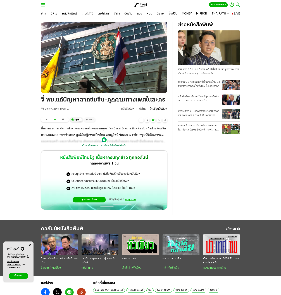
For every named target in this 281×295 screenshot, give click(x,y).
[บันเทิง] (128, 13)
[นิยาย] (160, 13)
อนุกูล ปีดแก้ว (198, 290)
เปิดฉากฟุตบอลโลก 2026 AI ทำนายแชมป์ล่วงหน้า (221, 260)
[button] (141, 120)
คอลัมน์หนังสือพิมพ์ (62, 229)
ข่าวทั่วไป (213, 290)
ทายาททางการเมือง (172, 258)
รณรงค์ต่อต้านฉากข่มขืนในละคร (109, 290)
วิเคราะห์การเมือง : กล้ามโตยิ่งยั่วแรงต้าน (59, 260)
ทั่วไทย (142, 109)
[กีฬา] (117, 13)
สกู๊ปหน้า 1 (87, 268)
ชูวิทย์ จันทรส (181, 290)
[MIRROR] (201, 13)
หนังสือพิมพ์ (127, 109)
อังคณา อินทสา (163, 290)
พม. (150, 290)
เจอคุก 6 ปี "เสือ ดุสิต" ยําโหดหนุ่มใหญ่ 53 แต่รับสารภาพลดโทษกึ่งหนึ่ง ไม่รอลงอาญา (199, 84)
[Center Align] (30, 245)
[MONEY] (187, 13)
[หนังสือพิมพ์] (69, 13)
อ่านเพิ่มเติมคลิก (14, 263)
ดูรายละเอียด (89, 199)
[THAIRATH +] (220, 13)
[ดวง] (139, 13)
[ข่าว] (43, 13)
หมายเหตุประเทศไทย (214, 268)
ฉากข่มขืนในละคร (135, 290)
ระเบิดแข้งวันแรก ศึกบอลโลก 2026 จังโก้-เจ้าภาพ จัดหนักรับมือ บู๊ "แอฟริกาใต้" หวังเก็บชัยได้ (198, 128)
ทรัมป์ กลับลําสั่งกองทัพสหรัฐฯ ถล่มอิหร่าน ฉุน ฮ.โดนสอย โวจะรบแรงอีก (199, 98)
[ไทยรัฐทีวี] (87, 13)
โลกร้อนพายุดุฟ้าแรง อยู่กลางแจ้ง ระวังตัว (98, 260)
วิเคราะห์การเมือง (51, 268)
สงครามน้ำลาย (129, 258)
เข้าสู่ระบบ (130, 199)
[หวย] (149, 13)
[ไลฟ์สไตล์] (103, 13)
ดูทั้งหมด (233, 229)
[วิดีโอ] (54, 13)
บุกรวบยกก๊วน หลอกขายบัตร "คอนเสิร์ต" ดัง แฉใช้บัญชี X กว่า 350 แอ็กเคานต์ (198, 113)
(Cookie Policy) (14, 268)
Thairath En (218, 5)
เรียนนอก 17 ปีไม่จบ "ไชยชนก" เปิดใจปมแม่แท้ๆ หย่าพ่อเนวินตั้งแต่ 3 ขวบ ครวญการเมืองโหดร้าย (208, 71)
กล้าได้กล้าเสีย (171, 267)
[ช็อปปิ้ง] (172, 13)
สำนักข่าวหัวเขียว (131, 267)
